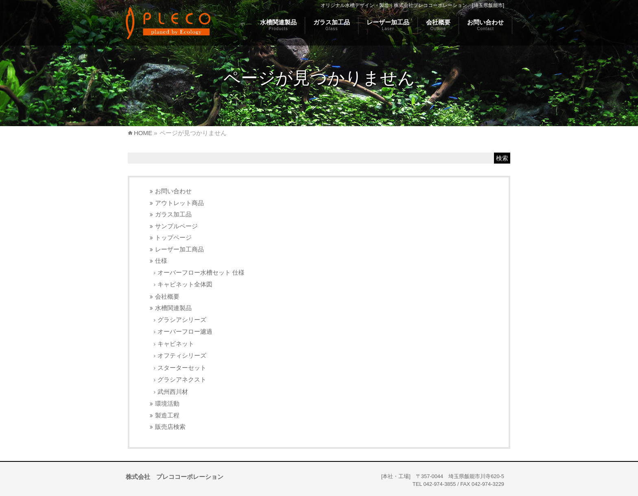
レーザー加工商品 (179, 249)
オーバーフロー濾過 (184, 331)
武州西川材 (172, 391)
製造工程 (167, 415)
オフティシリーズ (181, 355)
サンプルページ (176, 226)
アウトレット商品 (179, 202)
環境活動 (167, 403)
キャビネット (175, 343)
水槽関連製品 (173, 307)
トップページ (173, 237)
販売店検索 (170, 426)
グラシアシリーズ (181, 319)
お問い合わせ (173, 191)
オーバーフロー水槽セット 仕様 (201, 272)
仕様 (161, 260)
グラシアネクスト (181, 379)
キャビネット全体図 (184, 284)
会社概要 (167, 296)
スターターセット (181, 367)
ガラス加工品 (173, 214)
